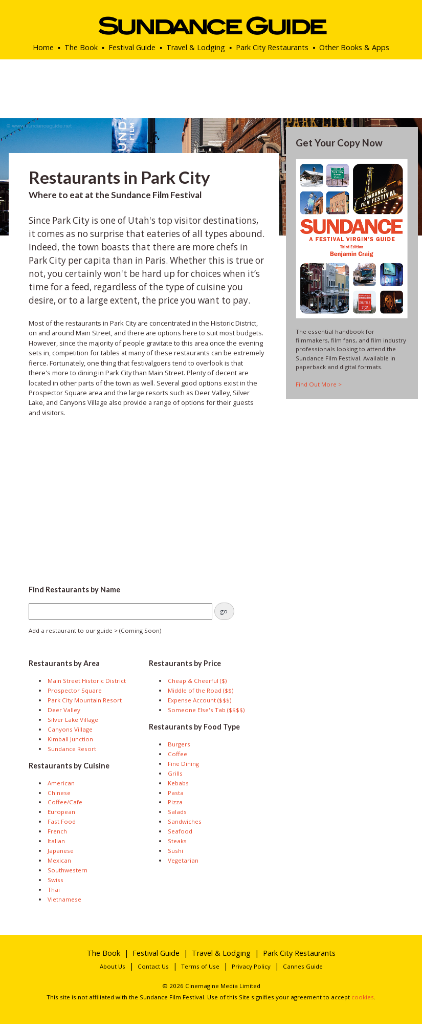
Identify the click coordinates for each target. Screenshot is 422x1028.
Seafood (180, 831)
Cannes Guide (303, 966)
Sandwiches (185, 821)
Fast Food (62, 821)
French (57, 831)
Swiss (55, 880)
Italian (56, 841)
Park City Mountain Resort (85, 700)
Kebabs (178, 783)
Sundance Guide (211, 25)
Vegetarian (183, 860)
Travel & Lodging (195, 47)
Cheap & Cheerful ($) (197, 680)
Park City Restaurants (272, 47)
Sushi (175, 850)
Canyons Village (70, 729)
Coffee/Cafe (65, 802)
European (61, 812)
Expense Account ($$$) (199, 700)
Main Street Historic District (87, 680)
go (224, 611)
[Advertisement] (147, 498)
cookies (362, 997)
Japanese (61, 850)
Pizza (175, 802)
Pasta (176, 793)
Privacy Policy (251, 966)
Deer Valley (64, 710)
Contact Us (153, 966)
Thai (54, 889)
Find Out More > (319, 384)
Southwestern (67, 870)
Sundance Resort (72, 749)
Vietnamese (64, 899)
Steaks (177, 841)
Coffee (177, 754)
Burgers (179, 744)
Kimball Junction (70, 739)
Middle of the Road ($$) (200, 690)
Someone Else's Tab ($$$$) (206, 710)
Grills (175, 773)
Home (43, 47)
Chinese (59, 793)
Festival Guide (132, 47)
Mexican (59, 860)
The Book (81, 47)
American (61, 783)
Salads (177, 812)
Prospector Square (75, 690)
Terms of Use (200, 966)
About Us (112, 966)
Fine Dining (183, 763)
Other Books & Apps (354, 47)
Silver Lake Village (73, 719)
